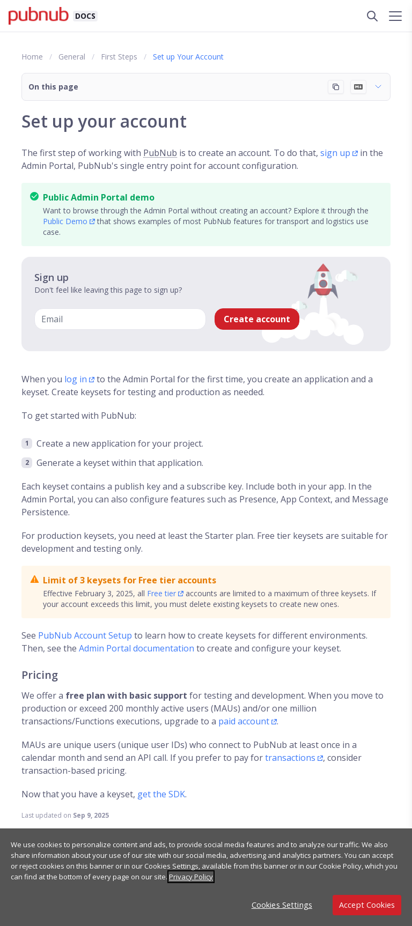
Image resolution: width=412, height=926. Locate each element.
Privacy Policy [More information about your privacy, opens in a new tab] (191, 876)
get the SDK (161, 794)
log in (75, 379)
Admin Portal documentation (136, 648)
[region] (206, 877)
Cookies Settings (282, 905)
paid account (243, 721)
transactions (290, 758)
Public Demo (65, 221)
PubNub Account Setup (85, 635)
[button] (206, 87)
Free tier (161, 593)
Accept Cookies (367, 905)
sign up (335, 153)
